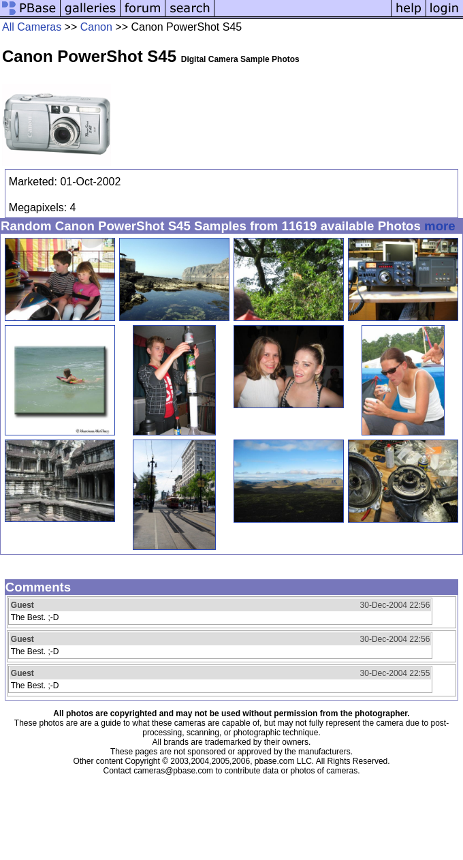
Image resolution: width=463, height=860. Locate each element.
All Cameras (31, 27)
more (440, 226)
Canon (96, 27)
